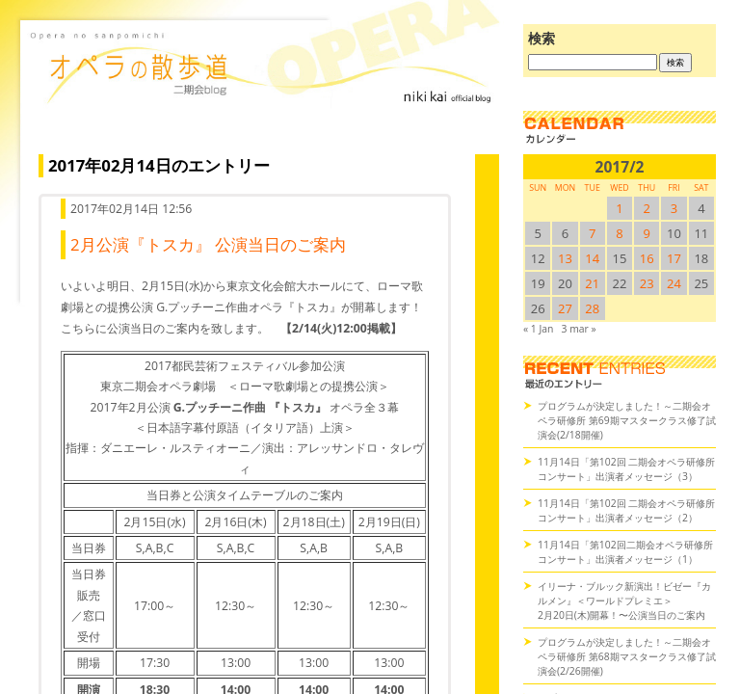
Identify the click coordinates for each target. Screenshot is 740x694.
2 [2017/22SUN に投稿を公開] (647, 208)
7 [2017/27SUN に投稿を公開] (592, 233)
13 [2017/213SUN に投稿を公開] (565, 258)
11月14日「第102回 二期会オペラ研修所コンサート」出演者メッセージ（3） (626, 469)
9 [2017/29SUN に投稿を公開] (647, 233)
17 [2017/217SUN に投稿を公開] (674, 258)
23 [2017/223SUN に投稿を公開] (647, 283)
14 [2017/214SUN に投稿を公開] (592, 258)
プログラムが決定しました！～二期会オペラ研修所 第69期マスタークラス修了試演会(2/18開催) (627, 420)
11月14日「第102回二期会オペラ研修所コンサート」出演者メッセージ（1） (625, 552)
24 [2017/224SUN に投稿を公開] (674, 283)
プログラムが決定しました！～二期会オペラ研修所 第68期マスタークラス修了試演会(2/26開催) (627, 656)
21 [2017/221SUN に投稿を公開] (592, 283)
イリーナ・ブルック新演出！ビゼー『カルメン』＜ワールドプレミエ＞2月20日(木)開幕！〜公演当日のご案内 (624, 600)
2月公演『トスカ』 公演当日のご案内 (208, 244)
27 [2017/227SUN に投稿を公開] (565, 308)
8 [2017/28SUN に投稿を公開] (619, 233)
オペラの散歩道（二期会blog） (264, 91)
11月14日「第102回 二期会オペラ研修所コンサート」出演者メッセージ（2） (626, 510)
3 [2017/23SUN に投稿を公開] (674, 208)
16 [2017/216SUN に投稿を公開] (647, 258)
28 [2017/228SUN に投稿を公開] (592, 308)
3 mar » (579, 328)
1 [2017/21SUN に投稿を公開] (619, 208)
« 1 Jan (538, 328)
